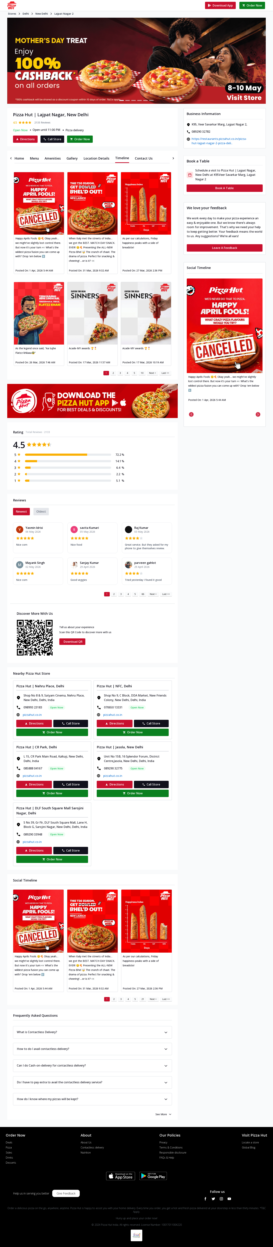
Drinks (9, 1157)
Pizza (9, 1147)
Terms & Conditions (171, 1147)
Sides (9, 1152)
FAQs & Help (166, 1157)
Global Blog (248, 1147)
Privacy (163, 1142)
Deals (9, 1142)
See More (163, 1114)
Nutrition (86, 1152)
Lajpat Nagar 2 (63, 13)
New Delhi (41, 13)
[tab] (19, 158)
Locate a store (250, 1142)
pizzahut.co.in (32, 715)
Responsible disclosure (172, 1152)
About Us (86, 1142)
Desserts (11, 1162)
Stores (12, 13)
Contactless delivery (92, 1147)
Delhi (26, 13)
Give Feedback (66, 1193)
